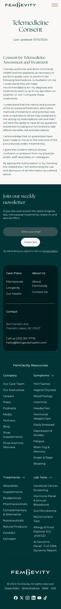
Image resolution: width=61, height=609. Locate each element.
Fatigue (39, 441)
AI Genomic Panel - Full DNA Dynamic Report (45, 546)
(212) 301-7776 (25, 338)
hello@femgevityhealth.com (26, 342)
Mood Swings (43, 396)
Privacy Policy (50, 251)
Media (7, 414)
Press (7, 402)
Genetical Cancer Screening (46, 488)
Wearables (10, 485)
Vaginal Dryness (45, 390)
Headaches (42, 408)
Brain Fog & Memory (41, 449)
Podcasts (9, 408)
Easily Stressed (44, 424)
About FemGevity (39, 283)
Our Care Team (14, 383)
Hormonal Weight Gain (42, 416)
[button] (55, 5)
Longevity (13, 287)
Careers (8, 396)
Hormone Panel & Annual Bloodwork (45, 500)
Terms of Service (31, 588)
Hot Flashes (42, 383)
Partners (9, 420)
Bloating (40, 463)
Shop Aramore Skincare (13, 445)
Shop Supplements (13, 434)
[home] (19, 5)
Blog (6, 426)
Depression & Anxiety (43, 433)
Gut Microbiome (45, 510)
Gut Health (14, 293)
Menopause (14, 281)
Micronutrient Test (43, 519)
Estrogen (9, 538)
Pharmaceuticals (15, 504)
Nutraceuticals (13, 520)
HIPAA (45, 588)
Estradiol (9, 532)
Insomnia (40, 402)
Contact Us (40, 292)
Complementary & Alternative (15, 512)
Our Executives (13, 390)
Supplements (13, 492)
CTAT (53, 588)
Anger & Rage (43, 457)
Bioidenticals (12, 498)
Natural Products (15, 526)
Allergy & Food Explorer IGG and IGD (44, 531)
